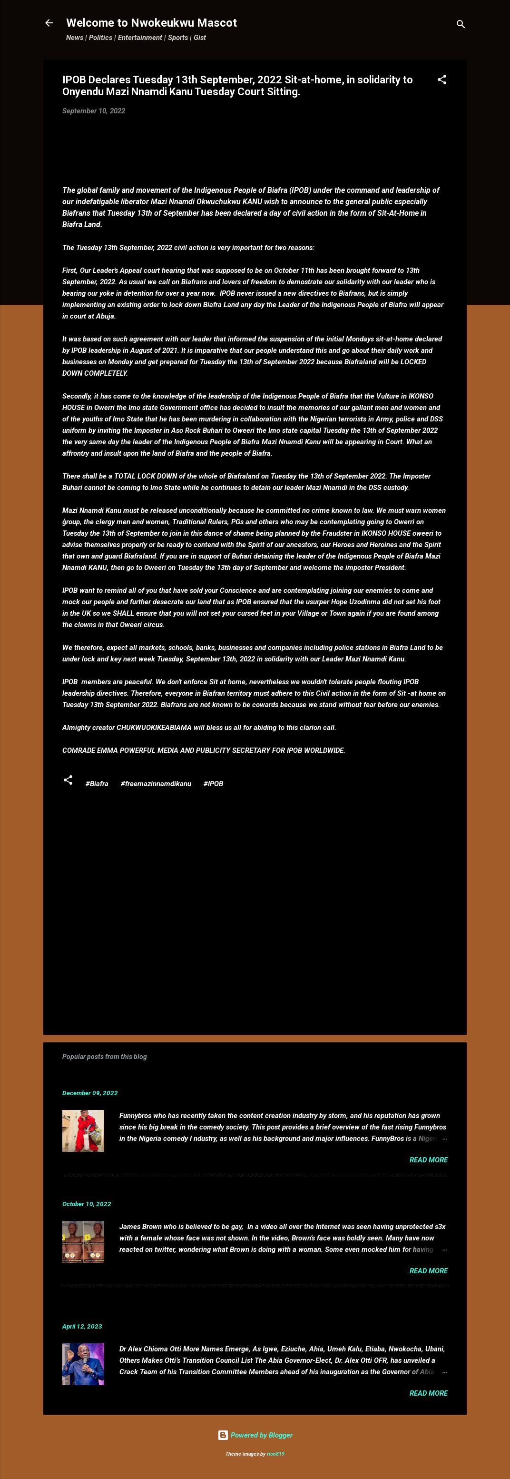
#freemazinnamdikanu (156, 783)
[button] (442, 81)
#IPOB (213, 783)
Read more (429, 1160)
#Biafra (97, 783)
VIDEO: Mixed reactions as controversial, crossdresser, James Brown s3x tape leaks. (227, 1189)
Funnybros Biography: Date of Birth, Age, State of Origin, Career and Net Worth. (217, 1078)
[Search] (461, 25)
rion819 (275, 1454)
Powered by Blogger (255, 1435)
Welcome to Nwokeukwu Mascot (151, 23)
